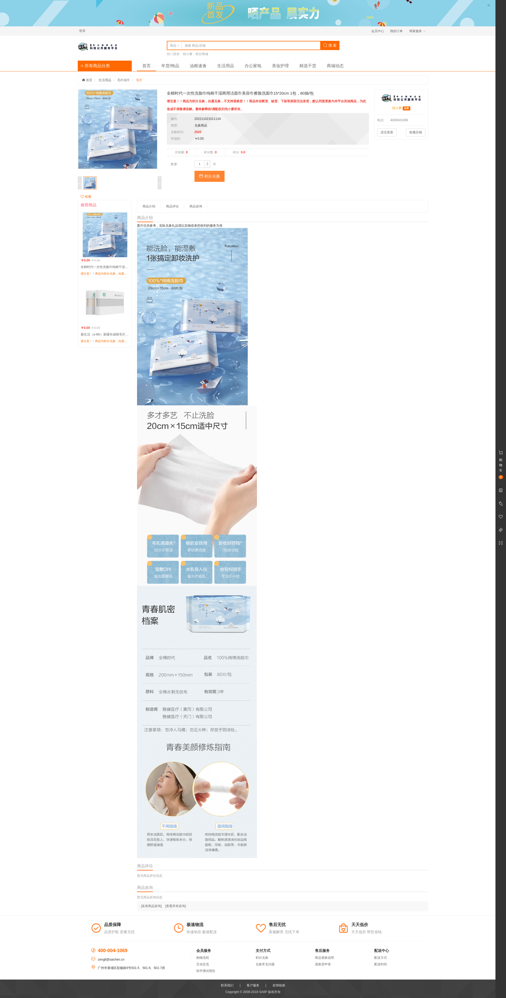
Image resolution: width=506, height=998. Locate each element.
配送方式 (380, 958)
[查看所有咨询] (175, 906)
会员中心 (377, 31)
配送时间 (380, 964)
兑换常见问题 (265, 964)
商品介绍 (149, 206)
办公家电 (253, 66)
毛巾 (139, 80)
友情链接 (279, 985)
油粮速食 (198, 66)
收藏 (85, 196)
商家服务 (417, 31)
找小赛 (397, 108)
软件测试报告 (205, 971)
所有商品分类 (95, 66)
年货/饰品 (170, 66)
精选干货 (307, 66)
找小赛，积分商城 (195, 54)
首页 (146, 66)
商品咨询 (195, 206)
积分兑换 (209, 176)
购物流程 (202, 958)
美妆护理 (280, 66)
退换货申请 (323, 964)
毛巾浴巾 (123, 80)
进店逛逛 (387, 132)
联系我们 (227, 985)
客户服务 (253, 985)
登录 (82, 31)
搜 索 (330, 45)
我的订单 (396, 31)
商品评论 (172, 206)
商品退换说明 (324, 958)
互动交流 (202, 964)
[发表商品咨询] (151, 906)
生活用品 (225, 66)
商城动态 (335, 66)
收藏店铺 (415, 132)
